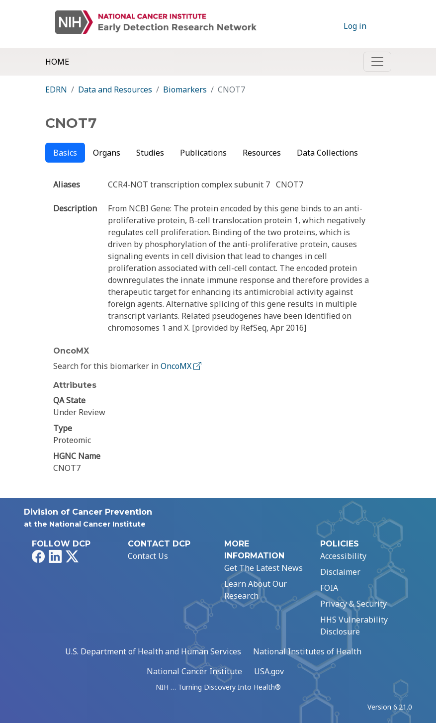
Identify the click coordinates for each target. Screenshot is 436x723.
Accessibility (343, 555)
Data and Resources (115, 89)
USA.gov (269, 671)
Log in (355, 25)
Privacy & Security (353, 603)
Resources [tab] (262, 152)
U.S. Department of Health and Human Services (153, 651)
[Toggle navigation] (377, 62)
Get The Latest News (263, 567)
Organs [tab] (106, 152)
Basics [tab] (65, 152)
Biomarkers (185, 89)
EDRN (56, 89)
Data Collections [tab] (327, 152)
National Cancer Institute (194, 671)
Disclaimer (340, 571)
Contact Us (148, 555)
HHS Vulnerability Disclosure (354, 625)
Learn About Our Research (255, 589)
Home (57, 61)
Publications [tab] (203, 152)
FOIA (329, 587)
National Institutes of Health (307, 651)
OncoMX (182, 366)
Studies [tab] (150, 152)
